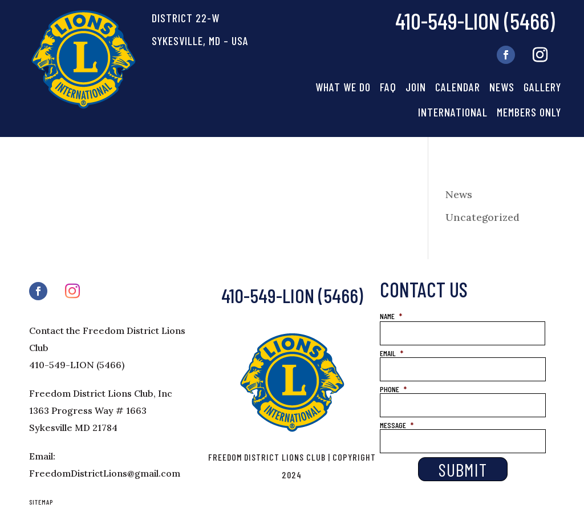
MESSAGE (396, 425)
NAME (391, 316)
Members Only (529, 112)
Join (415, 87)
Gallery (542, 87)
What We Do (343, 87)
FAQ (388, 87)
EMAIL (391, 353)
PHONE (393, 389)
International (453, 112)
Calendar (457, 87)
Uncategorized (482, 217)
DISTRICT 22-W (186, 18)
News (501, 87)
